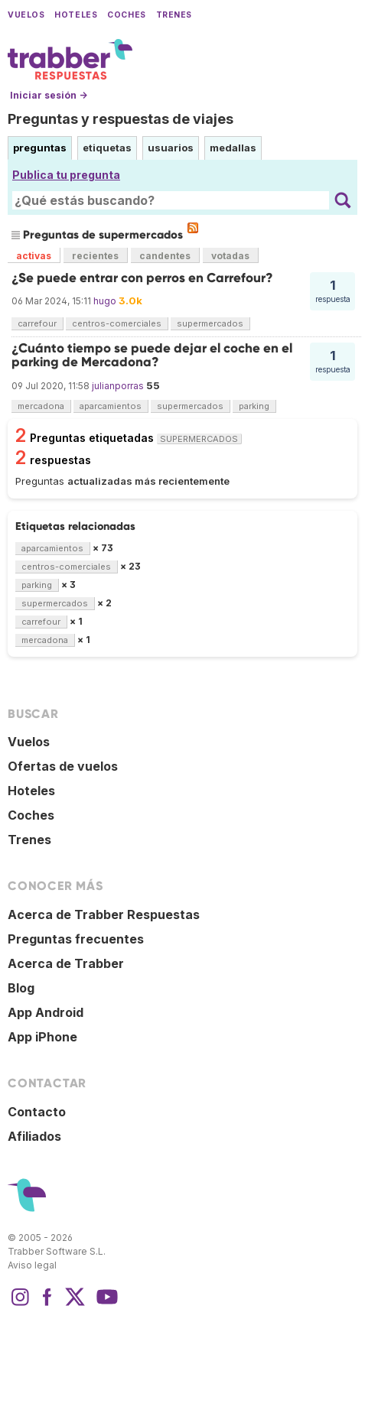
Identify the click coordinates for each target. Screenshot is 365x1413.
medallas (233, 147)
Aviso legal (32, 1265)
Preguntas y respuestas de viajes (120, 119)
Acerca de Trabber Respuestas (104, 914)
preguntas (40, 147)
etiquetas (107, 147)
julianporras (118, 385)
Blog (21, 988)
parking (254, 406)
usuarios (171, 147)
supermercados (210, 323)
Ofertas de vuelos (63, 766)
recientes (95, 255)
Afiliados (34, 1136)
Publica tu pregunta (66, 174)
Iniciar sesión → (48, 95)
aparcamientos (111, 406)
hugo (104, 301)
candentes (165, 255)
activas (33, 255)
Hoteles (75, 15)
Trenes (174, 15)
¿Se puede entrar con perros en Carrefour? (142, 278)
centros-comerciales (116, 323)
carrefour (37, 323)
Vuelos (26, 15)
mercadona (41, 406)
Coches (126, 15)
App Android (45, 1012)
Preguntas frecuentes (76, 939)
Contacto (37, 1111)
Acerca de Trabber (66, 963)
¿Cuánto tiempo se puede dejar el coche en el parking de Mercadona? (151, 355)
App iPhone (42, 1036)
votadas (230, 255)
